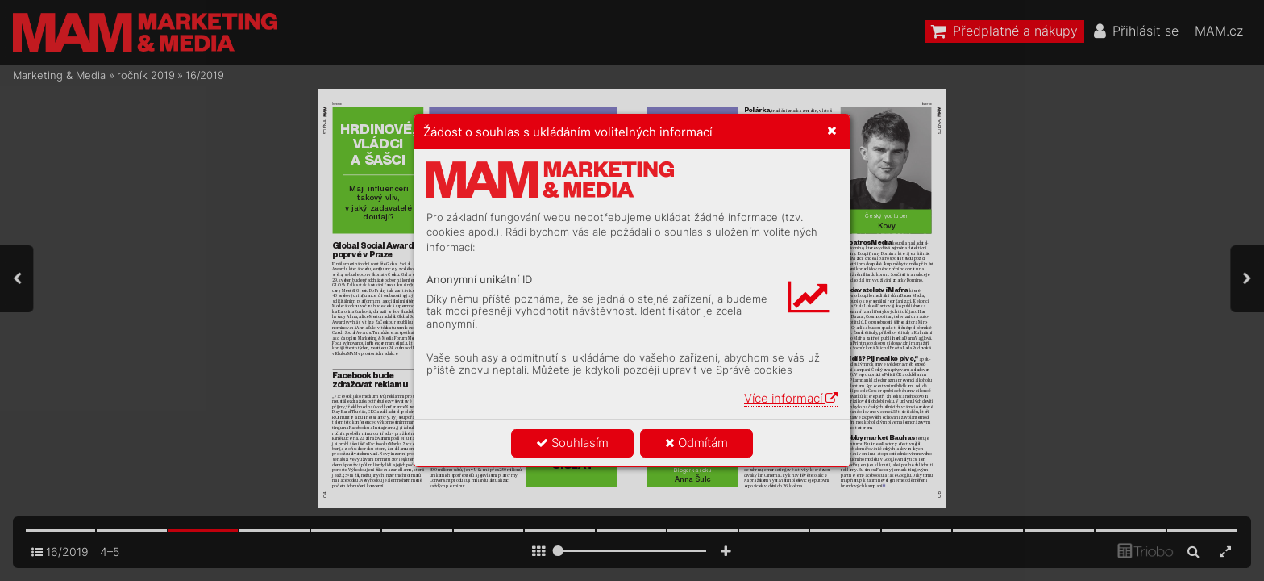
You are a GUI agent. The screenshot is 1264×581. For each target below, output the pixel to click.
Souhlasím (572, 442)
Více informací (791, 398)
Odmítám (696, 442)
